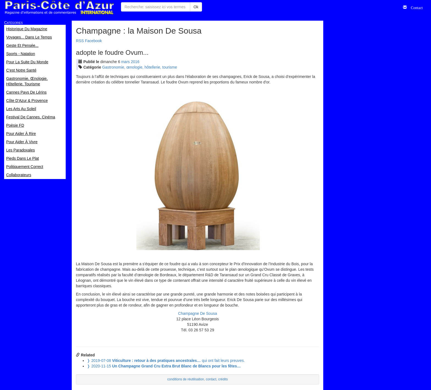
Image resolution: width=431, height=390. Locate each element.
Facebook (93, 41)
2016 (135, 61)
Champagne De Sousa (197, 313)
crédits (223, 379)
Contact (415, 7)
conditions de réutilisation (185, 379)
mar (125, 61)
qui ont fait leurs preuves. (166, 360)
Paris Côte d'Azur (59, 7)
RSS (80, 41)
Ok (196, 7)
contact (211, 379)
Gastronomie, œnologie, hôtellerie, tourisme (139, 67)
